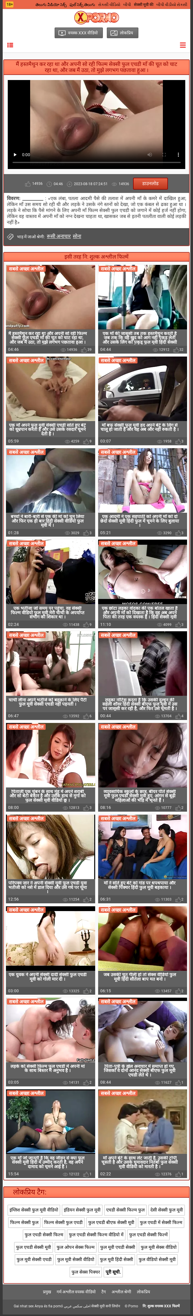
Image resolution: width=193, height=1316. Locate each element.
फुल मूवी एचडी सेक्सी (117, 1248)
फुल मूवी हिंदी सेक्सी (116, 1261)
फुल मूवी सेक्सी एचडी (34, 1261)
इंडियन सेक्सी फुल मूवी (82, 1211)
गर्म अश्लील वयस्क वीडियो (76, 1293)
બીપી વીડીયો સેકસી (171, 4)
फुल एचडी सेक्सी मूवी (33, 1248)
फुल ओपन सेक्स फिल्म (76, 1248)
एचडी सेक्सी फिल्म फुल (125, 1211)
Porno (133, 1308)
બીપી (127, 4)
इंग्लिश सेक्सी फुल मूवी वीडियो (34, 1211)
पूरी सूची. (113, 1273)
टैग (103, 1293)
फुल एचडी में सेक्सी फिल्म (161, 1224)
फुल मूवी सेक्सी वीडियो (75, 1261)
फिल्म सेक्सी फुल (24, 1224)
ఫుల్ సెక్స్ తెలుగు (82, 4)
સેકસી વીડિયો (109, 4)
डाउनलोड (150, 183)
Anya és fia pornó (49, 1308)
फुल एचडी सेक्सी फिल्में (148, 1236)
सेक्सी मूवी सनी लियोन (105, 1308)
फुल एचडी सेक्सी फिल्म (44, 1236)
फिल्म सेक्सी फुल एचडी (63, 1224)
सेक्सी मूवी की (143, 4)
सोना (77, 236)
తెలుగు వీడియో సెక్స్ (51, 4)
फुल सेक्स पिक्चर (86, 1273)
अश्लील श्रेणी (121, 1293)
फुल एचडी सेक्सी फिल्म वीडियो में (96, 1236)
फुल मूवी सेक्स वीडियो (159, 1248)
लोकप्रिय (143, 1293)
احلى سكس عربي (77, 1308)
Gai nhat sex (24, 1308)
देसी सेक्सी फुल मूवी (166, 1211)
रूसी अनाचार (59, 236)
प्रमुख (47, 1293)
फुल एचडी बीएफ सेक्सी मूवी (111, 1224)
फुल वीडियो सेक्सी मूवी (157, 1261)
